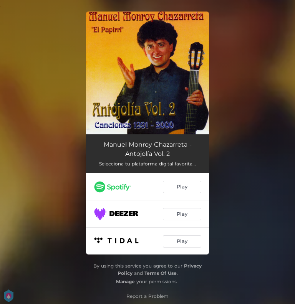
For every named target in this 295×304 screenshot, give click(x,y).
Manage (125, 281)
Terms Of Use (160, 273)
